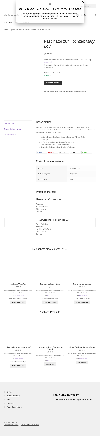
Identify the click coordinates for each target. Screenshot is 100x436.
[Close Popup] (82, 2)
